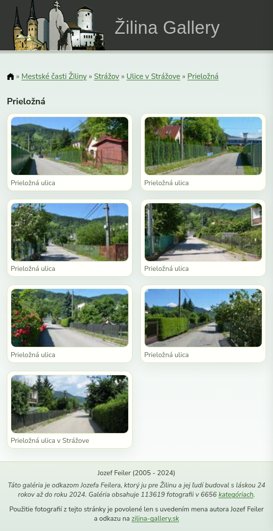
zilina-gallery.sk (155, 518)
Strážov (106, 76)
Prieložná (203, 76)
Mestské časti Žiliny (54, 76)
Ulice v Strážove (153, 76)
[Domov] (10, 77)
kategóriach (236, 494)
